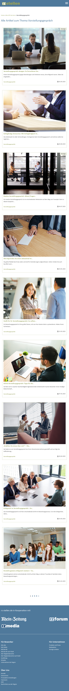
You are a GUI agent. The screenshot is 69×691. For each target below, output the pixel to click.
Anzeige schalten (54, 649)
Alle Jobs (3, 645)
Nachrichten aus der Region (9, 684)
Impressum (4, 680)
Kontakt (3, 673)
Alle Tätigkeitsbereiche (7, 654)
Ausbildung (4, 658)
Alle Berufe (4, 649)
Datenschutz (4, 675)
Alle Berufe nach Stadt (7, 651)
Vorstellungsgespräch (9, 82)
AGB (2, 682)
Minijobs (3, 660)
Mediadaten (52, 647)
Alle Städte (4, 647)
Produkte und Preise (55, 645)
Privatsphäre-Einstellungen (8, 678)
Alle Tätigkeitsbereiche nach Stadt (10, 656)
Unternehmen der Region (8, 662)
